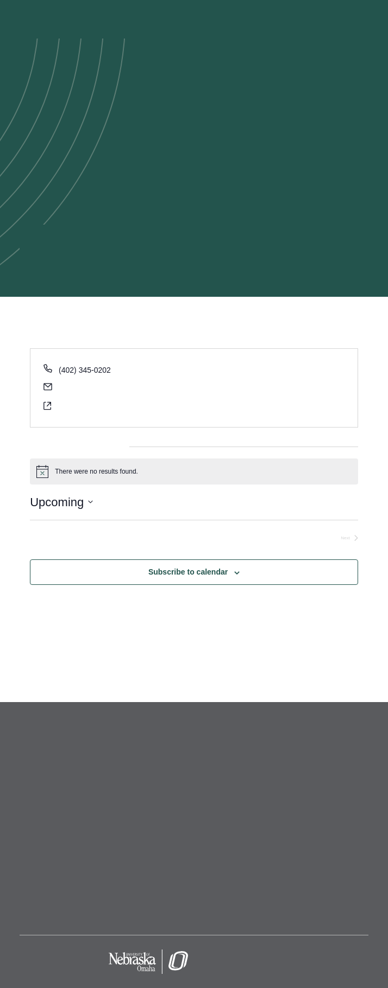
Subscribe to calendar (188, 572)
